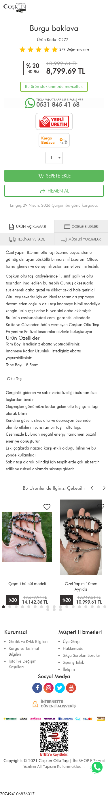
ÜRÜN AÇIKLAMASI (27, 226)
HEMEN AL (54, 191)
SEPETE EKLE (54, 176)
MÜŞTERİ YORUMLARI (80, 239)
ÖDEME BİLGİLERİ (81, 226)
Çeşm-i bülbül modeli (27, 583)
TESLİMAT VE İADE (27, 239)
